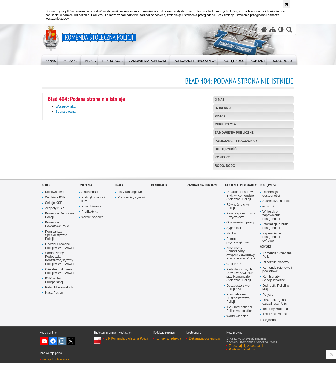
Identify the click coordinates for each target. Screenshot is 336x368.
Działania (223, 108)
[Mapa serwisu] (272, 29)
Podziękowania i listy (93, 267)
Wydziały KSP (55, 265)
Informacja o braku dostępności (276, 294)
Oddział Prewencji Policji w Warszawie (59, 314)
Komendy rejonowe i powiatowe (277, 337)
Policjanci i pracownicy (236, 141)
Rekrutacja (225, 124)
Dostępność (226, 149)
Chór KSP (233, 332)
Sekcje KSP (53, 271)
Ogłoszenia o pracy (240, 290)
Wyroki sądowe (92, 285)
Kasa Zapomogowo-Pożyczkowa (240, 283)
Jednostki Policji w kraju (275, 355)
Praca (220, 116)
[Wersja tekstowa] (281, 29)
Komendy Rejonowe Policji (59, 283)
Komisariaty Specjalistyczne (273, 346)
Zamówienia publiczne (234, 132)
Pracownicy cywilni (131, 265)
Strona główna (66, 111)
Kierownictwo (54, 260)
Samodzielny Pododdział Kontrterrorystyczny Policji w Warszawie (59, 327)
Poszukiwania (91, 274)
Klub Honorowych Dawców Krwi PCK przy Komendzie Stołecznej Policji (239, 343)
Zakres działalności (276, 269)
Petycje (267, 363)
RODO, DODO (225, 166)
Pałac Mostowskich (59, 355)
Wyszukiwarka (66, 107)
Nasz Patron (54, 361)
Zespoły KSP (54, 276)
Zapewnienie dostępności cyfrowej (271, 305)
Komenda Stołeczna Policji (277, 323)
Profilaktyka (89, 280)
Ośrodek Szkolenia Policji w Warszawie (59, 339)
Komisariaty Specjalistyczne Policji (56, 303)
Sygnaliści (233, 296)
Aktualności (89, 260)
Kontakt (222, 157)
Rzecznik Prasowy (275, 330)
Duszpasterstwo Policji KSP (238, 355)
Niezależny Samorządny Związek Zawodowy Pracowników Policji (240, 321)
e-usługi (268, 274)
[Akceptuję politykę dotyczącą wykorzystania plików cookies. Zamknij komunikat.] (286, 4)
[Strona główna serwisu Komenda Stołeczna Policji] (264, 29)
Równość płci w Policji (237, 274)
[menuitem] (51, 59)
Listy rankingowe (130, 260)
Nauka (231, 301)
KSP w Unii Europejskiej (54, 348)
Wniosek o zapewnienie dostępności (271, 283)
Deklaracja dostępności (271, 261)
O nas (220, 100)
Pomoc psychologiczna (237, 308)
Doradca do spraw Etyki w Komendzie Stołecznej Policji (240, 263)
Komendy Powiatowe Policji (57, 292)
